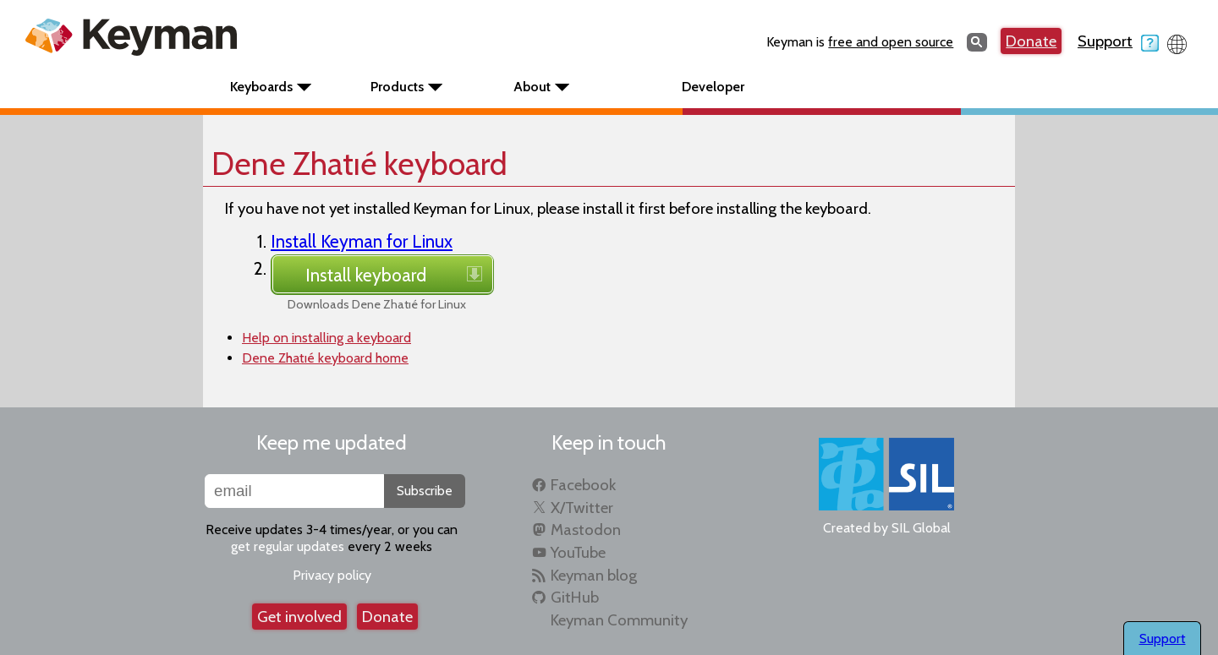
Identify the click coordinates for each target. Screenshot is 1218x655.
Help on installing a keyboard (326, 338)
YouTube (578, 552)
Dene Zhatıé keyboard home (325, 358)
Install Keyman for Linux (362, 241)
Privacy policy (332, 575)
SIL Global (921, 528)
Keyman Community (619, 620)
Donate (1031, 41)
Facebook (583, 484)
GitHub (575, 597)
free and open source (890, 42)
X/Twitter (582, 507)
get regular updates (287, 546)
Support (1118, 41)
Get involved (299, 616)
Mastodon (586, 529)
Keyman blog (594, 575)
